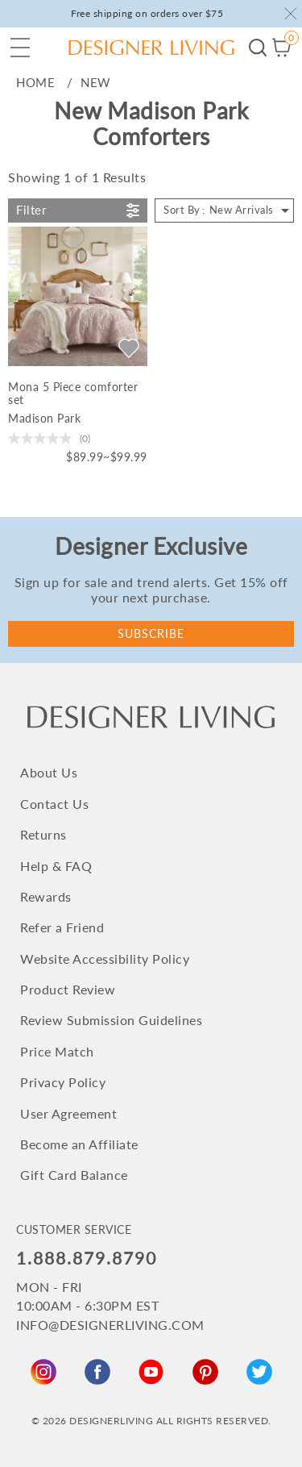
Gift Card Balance (74, 1174)
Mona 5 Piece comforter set (73, 393)
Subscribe (151, 633)
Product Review (67, 989)
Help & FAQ (56, 865)
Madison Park (44, 418)
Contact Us (54, 803)
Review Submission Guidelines (111, 1019)
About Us (48, 772)
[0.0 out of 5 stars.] (49, 438)
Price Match (57, 1051)
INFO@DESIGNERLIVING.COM (110, 1324)
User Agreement (68, 1113)
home (35, 82)
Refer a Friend (62, 927)
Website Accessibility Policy (104, 958)
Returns (43, 834)
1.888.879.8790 (86, 1258)
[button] (20, 47)
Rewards (46, 896)
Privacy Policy (62, 1082)
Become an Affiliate (79, 1144)
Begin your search (257, 47)
